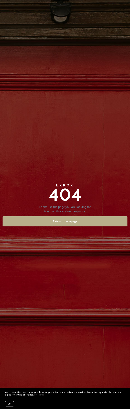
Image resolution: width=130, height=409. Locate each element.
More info (39, 394)
